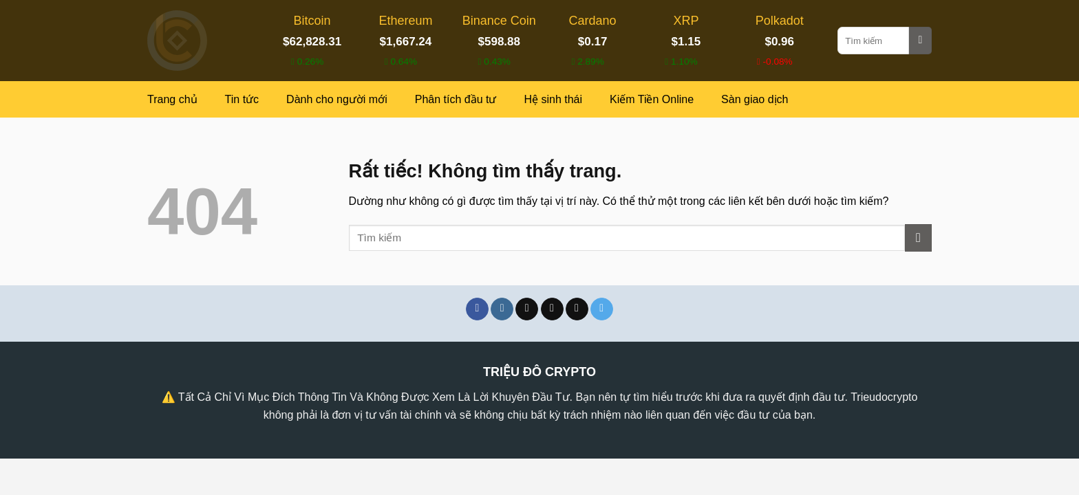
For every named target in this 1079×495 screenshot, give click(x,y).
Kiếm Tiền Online (652, 99)
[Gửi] (920, 40)
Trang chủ (172, 99)
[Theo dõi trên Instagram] (502, 309)
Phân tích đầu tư (456, 99)
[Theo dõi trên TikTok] (526, 309)
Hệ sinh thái (553, 99)
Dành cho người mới (336, 99)
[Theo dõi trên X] (552, 309)
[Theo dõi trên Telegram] (601, 309)
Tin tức (242, 99)
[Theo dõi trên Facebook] (477, 309)
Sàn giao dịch (754, 99)
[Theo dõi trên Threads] (577, 309)
